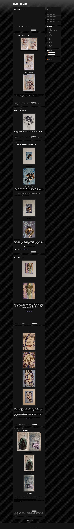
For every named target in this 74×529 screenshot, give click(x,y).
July (50, 29)
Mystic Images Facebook (51, 19)
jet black (42, 512)
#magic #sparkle (18, 137)
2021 (49, 34)
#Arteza (17, 103)
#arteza (34, 500)
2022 (49, 32)
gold (40, 512)
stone (39, 513)
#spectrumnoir (16, 138)
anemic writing (18, 512)
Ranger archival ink (30, 513)
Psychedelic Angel (19, 257)
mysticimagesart (24, 513)
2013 (49, 45)
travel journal (16, 514)
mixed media (16, 513)
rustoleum (34, 513)
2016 (49, 41)
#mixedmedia (40, 103)
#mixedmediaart (16, 104)
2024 (49, 28)
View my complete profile (51, 60)
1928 (15, 329)
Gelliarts (35, 512)
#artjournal (22, 500)
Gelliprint (37, 512)
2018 (49, 38)
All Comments (50, 54)
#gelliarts (39, 500)
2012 (49, 46)
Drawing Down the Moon (20, 110)
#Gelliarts (33, 103)
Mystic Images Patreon (51, 12)
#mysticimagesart (21, 104)
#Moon (32, 137)
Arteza (25, 512)
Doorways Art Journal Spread (22, 430)
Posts (49, 52)
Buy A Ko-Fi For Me (50, 11)
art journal (22, 512)
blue (27, 512)
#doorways (25, 103)
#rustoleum (15, 501)
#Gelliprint (36, 103)
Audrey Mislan (50, 59)
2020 (49, 35)
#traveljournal (26, 500)
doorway (32, 512)
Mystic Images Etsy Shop (51, 14)
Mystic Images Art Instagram (51, 16)
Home (48, 9)
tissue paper (42, 513)
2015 (49, 42)
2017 (49, 39)
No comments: (27, 102)
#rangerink (26, 104)
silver (37, 513)
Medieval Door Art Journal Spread (23, 35)
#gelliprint (36, 500)
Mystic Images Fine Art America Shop (53, 21)
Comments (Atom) (31, 520)
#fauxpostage (29, 103)
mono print (19, 513)
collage (29, 512)
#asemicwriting (21, 103)
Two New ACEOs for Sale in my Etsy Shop (25, 144)
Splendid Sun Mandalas (20, 9)
